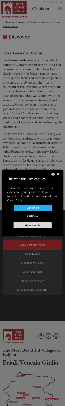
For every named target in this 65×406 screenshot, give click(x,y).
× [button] (58, 174)
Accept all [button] (33, 207)
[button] (32, 225)
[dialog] (32, 203)
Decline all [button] (33, 215)
